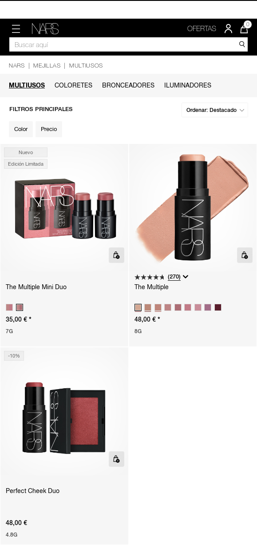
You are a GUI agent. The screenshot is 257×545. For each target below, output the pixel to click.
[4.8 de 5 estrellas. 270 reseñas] (157, 277)
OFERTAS (201, 28)
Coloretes (73, 85)
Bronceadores (128, 85)
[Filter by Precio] (49, 129)
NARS (17, 66)
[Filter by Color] (21, 129)
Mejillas (46, 66)
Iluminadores (187, 85)
